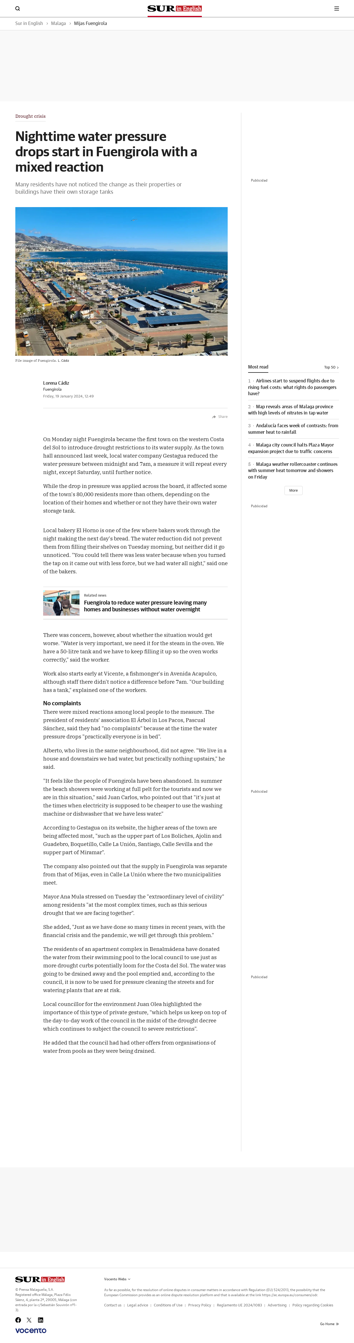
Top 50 (331, 367)
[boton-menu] (336, 8)
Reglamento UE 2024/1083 (239, 1305)
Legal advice (137, 1305)
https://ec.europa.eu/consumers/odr (289, 1295)
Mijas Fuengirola (90, 23)
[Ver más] (293, 490)
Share (220, 417)
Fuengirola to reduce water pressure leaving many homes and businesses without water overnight (145, 605)
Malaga (58, 23)
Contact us (113, 1305)
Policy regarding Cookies (312, 1305)
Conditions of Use (168, 1305)
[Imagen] (61, 603)
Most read (258, 367)
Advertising (277, 1305)
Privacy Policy (199, 1305)
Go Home (329, 1324)
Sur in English (29, 23)
